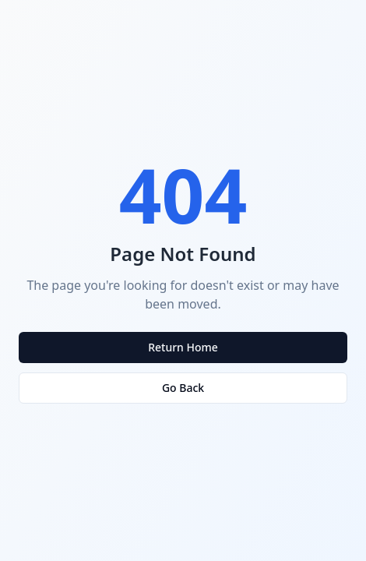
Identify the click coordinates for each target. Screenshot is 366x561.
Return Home (183, 347)
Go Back (183, 387)
